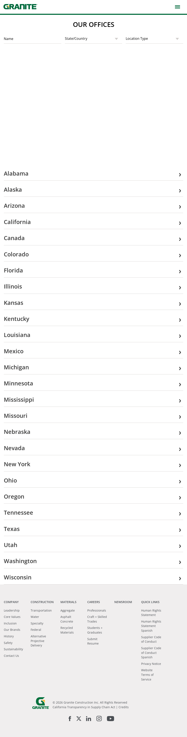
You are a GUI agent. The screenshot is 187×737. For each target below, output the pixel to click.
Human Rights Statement (151, 612)
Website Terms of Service (147, 674)
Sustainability (13, 649)
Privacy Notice (151, 664)
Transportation (41, 610)
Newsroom (123, 602)
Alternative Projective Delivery (38, 640)
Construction (42, 602)
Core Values (12, 617)
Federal (36, 630)
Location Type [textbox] (137, 38)
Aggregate (67, 610)
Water (35, 617)
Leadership (12, 610)
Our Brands (12, 630)
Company (11, 602)
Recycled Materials (67, 630)
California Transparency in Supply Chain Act (84, 707)
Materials (68, 602)
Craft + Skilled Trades (97, 619)
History (9, 636)
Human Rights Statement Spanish (151, 625)
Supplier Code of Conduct (151, 639)
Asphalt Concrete (66, 619)
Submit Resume (93, 641)
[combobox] (93, 39)
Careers (93, 602)
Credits (124, 707)
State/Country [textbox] (76, 38)
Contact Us (11, 656)
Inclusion (10, 623)
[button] (176, 6)
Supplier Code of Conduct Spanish (151, 652)
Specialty (37, 623)
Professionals (96, 610)
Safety (8, 643)
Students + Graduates (94, 630)
